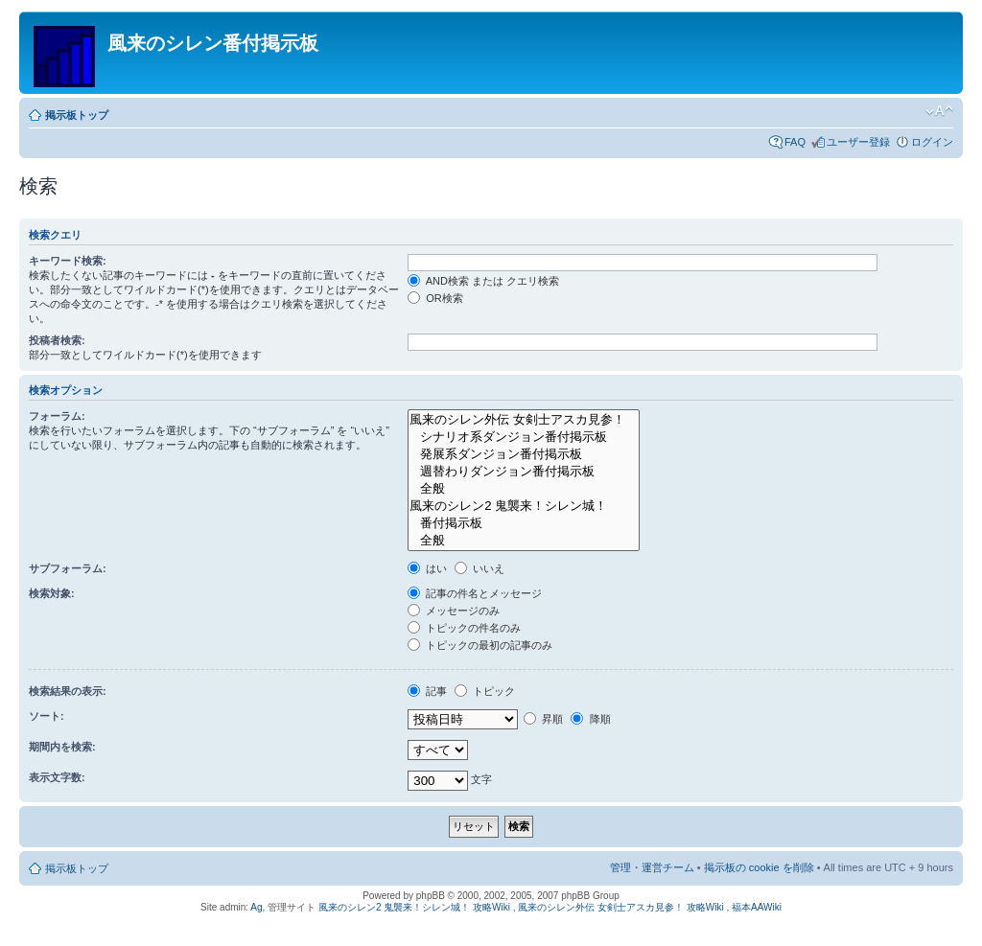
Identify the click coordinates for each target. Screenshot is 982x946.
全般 (523, 488)
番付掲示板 (523, 523)
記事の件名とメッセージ (475, 593)
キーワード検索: (67, 260)
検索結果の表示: (67, 691)
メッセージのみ (454, 610)
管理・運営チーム (652, 867)
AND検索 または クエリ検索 (483, 281)
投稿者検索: (57, 340)
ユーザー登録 (858, 142)
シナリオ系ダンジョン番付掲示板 (523, 437)
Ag (256, 907)
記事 (427, 691)
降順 (590, 719)
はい (427, 568)
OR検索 (435, 298)
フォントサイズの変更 (939, 111)
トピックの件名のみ (464, 628)
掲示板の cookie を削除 (759, 867)
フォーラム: (57, 416)
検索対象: (52, 593)
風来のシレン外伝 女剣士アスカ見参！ (523, 419)
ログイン (932, 142)
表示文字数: (57, 777)
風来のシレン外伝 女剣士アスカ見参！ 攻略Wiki (620, 907)
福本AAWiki (757, 907)
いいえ (479, 568)
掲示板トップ (76, 115)
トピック (485, 691)
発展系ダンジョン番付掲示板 (523, 454)
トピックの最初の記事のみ (480, 645)
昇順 (543, 719)
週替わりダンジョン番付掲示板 (523, 471)
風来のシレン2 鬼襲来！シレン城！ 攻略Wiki (414, 907)
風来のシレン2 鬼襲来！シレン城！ (523, 506)
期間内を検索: (62, 746)
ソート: (46, 716)
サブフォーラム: (67, 568)
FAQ (795, 142)
